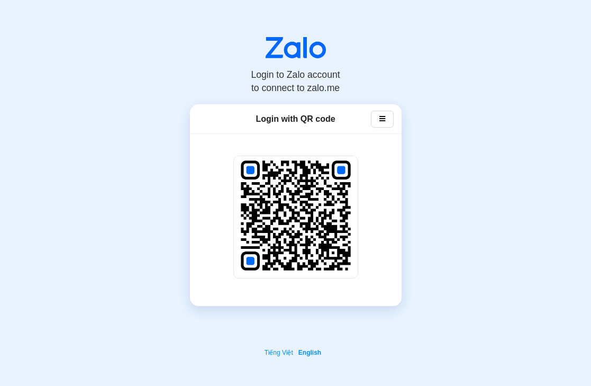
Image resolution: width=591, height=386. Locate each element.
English (309, 352)
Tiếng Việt (279, 352)
